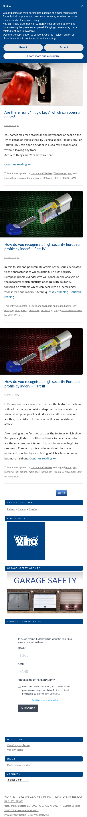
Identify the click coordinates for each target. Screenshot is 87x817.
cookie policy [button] (31, 20)
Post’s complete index (18, 764)
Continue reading (17, 164)
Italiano (11, 509)
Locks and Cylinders (41, 173)
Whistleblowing (41, 815)
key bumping (19, 178)
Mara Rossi (69, 178)
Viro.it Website (15, 749)
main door (34, 310)
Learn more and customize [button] (43, 56)
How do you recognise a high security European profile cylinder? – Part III (42, 383)
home (68, 306)
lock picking (21, 310)
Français (22, 509)
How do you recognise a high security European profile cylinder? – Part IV (42, 246)
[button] (82, 6)
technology (33, 178)
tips (56, 310)
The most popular (63, 173)
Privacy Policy (11, 815)
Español (33, 509)
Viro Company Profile (18, 745)
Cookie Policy (26, 815)
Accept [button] (64, 47)
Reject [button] (23, 47)
